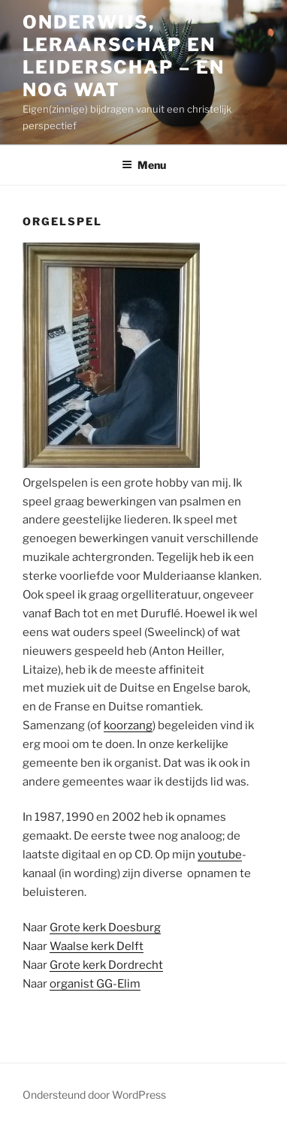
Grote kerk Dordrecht (106, 965)
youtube (220, 854)
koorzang (128, 725)
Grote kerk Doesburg (105, 927)
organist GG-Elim (95, 984)
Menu (144, 164)
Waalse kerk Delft (97, 946)
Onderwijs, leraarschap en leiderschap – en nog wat (124, 56)
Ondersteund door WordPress (94, 1094)
